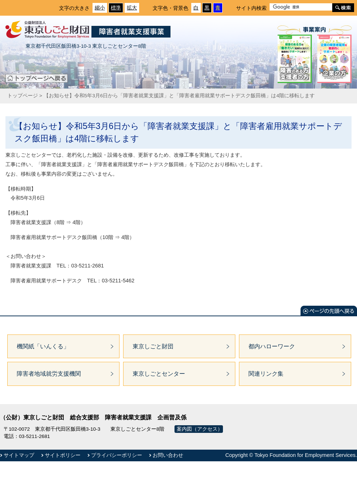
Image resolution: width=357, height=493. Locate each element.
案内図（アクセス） (200, 429)
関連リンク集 (265, 374)
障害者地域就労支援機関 (49, 374)
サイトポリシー (63, 455)
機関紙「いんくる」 (43, 346)
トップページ (22, 95)
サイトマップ (19, 455)
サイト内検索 (251, 8)
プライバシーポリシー (116, 455)
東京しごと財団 (153, 346)
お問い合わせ (168, 455)
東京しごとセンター (159, 374)
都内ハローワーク (271, 346)
